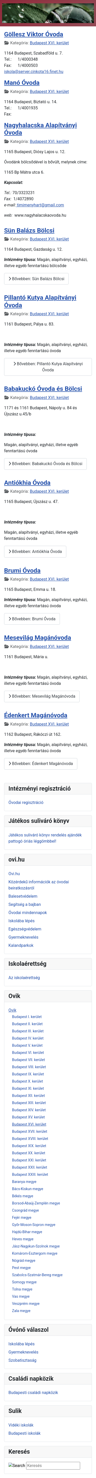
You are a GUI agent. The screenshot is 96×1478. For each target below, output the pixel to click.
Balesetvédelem (22, 896)
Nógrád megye (23, 1261)
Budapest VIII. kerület (29, 1067)
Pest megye (21, 1268)
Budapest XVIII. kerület (30, 1139)
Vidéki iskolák (21, 1425)
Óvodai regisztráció (26, 802)
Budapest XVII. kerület (29, 1131)
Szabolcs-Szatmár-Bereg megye (37, 1275)
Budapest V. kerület (27, 1045)
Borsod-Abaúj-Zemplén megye (36, 1203)
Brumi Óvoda (22, 570)
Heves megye (23, 1239)
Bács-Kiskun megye (27, 1189)
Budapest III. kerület (28, 1031)
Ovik (12, 1010)
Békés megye (22, 1196)
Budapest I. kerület (27, 1017)
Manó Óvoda (21, 82)
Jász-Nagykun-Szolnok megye (36, 1246)
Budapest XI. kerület (28, 1088)
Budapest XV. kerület (28, 1117)
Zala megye (21, 1311)
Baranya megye (24, 1182)
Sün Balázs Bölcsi (29, 230)
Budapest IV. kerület (28, 1038)
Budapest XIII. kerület (29, 1103)
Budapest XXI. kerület (29, 1160)
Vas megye (20, 1296)
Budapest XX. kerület (28, 1153)
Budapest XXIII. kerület (30, 1174)
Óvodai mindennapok (27, 912)
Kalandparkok (21, 945)
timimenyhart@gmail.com (40, 205)
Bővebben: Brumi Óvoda (32, 618)
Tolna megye (22, 1289)
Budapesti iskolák (24, 1433)
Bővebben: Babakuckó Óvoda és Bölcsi (45, 463)
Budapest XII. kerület (28, 1096)
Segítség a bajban (24, 904)
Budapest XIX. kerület (29, 1146)
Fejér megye (21, 1217)
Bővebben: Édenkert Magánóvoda (40, 763)
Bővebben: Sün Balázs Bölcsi (36, 278)
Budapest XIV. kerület (29, 1110)
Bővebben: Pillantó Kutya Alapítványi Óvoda (48, 366)
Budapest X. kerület (27, 1081)
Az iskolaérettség (24, 977)
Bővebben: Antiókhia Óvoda (35, 551)
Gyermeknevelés (23, 937)
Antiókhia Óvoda (27, 482)
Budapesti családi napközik (33, 1392)
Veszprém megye (25, 1304)
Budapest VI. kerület (28, 1053)
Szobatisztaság (22, 1360)
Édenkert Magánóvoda (35, 715)
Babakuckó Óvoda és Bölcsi (43, 388)
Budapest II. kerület (27, 1024)
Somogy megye (24, 1282)
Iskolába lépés (21, 920)
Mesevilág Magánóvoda (37, 637)
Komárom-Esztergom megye (34, 1253)
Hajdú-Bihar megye (27, 1232)
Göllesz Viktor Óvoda (33, 34)
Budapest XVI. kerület (29, 1124)
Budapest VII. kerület (28, 1060)
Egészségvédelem (24, 929)
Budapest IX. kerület (28, 1074)
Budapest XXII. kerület (29, 1167)
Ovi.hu (14, 873)
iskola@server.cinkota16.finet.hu (33, 71)
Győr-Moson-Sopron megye (33, 1225)
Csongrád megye (25, 1210)
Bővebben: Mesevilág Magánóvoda (41, 696)
